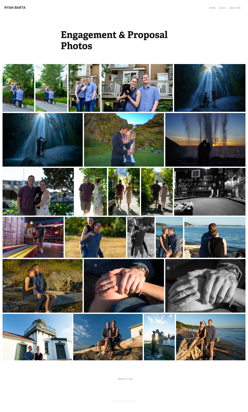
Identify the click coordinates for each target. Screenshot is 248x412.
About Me (235, 8)
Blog (222, 8)
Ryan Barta (15, 7)
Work (212, 8)
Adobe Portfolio (129, 400)
